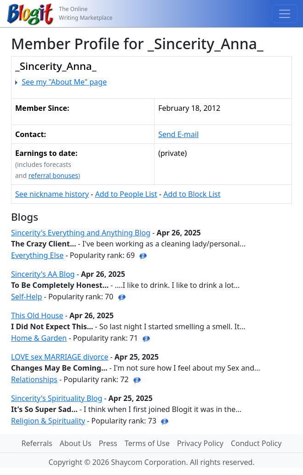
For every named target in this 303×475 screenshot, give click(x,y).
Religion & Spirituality (48, 421)
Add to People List (126, 194)
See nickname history (52, 194)
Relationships (34, 379)
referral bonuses (53, 175)
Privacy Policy (200, 443)
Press (108, 443)
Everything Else (37, 255)
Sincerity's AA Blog (42, 274)
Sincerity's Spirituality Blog (56, 398)
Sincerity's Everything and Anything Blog (80, 233)
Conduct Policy (256, 443)
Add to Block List (191, 194)
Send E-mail (178, 134)
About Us (75, 443)
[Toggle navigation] (284, 14)
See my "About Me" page (64, 82)
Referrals (37, 443)
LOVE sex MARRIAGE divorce (60, 357)
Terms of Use (147, 443)
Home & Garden (39, 338)
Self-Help (26, 297)
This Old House (37, 315)
